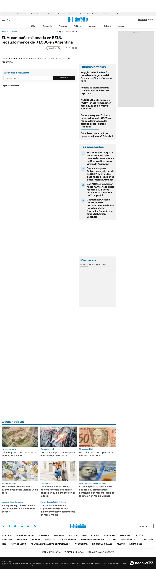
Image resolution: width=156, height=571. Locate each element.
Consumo (72, 14)
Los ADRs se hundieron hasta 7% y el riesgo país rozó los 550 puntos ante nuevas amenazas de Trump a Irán (100, 189)
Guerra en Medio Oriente (88, 14)
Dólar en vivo (21, 14)
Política (77, 26)
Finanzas (63, 26)
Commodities (101, 265)
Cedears (111, 265)
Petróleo (61, 14)
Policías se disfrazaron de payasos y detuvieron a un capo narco (95, 90)
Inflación (50, 14)
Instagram (15, 526)
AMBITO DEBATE (100, 552)
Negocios (92, 26)
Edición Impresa (68, 539)
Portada (7, 535)
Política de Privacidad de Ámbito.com (50, 544)
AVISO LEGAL (81, 544)
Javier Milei (116, 14)
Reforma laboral (36, 14)
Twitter (3, 526)
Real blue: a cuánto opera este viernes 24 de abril (96, 454)
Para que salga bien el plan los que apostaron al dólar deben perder (18, 508)
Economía (47, 26)
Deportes (49, 539)
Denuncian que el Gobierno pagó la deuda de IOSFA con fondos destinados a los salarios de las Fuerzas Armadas (96, 121)
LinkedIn (22, 526)
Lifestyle (7, 539)
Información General (92, 539)
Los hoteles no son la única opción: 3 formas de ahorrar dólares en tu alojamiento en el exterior (57, 491)
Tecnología (146, 539)
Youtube (28, 526)
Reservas (105, 14)
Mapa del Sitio (18, 544)
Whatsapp (35, 526)
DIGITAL (51, 552)
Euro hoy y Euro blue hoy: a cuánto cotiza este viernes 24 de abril (20, 489)
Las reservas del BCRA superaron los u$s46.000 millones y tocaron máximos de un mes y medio (57, 510)
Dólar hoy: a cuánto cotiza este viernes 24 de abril (19, 454)
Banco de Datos (90, 535)
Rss (4, 544)
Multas (121, 544)
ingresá (150, 19)
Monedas (84, 265)
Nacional (22, 539)
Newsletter (150, 26)
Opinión (107, 26)
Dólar (33, 26)
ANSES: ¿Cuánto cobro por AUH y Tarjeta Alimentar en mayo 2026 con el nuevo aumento (96, 104)
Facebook (9, 526)
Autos (112, 539)
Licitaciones (135, 544)
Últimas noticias (25, 535)
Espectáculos (128, 539)
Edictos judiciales (102, 544)
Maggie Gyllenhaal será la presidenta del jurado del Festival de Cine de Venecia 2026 (96, 77)
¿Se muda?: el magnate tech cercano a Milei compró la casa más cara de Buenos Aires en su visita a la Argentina (100, 158)
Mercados (109, 535)
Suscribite (64, 78)
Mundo (36, 539)
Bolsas (92, 265)
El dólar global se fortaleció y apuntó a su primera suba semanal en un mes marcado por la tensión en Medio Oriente (97, 491)
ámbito (5, 31)
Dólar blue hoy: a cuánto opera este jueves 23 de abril (97, 135)
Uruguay (121, 26)
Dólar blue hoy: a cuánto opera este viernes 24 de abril (57, 454)
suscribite (142, 19)
